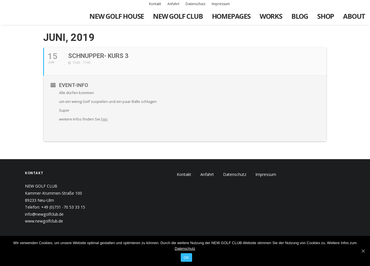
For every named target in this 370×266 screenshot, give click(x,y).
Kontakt (155, 3)
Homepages (231, 16)
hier (104, 119)
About (354, 16)
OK (186, 257)
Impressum (221, 3)
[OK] (363, 251)
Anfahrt (173, 3)
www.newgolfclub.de (44, 221)
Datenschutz (195, 3)
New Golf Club (178, 16)
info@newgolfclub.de (44, 214)
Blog (299, 16)
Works (271, 16)
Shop (325, 16)
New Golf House (116, 16)
